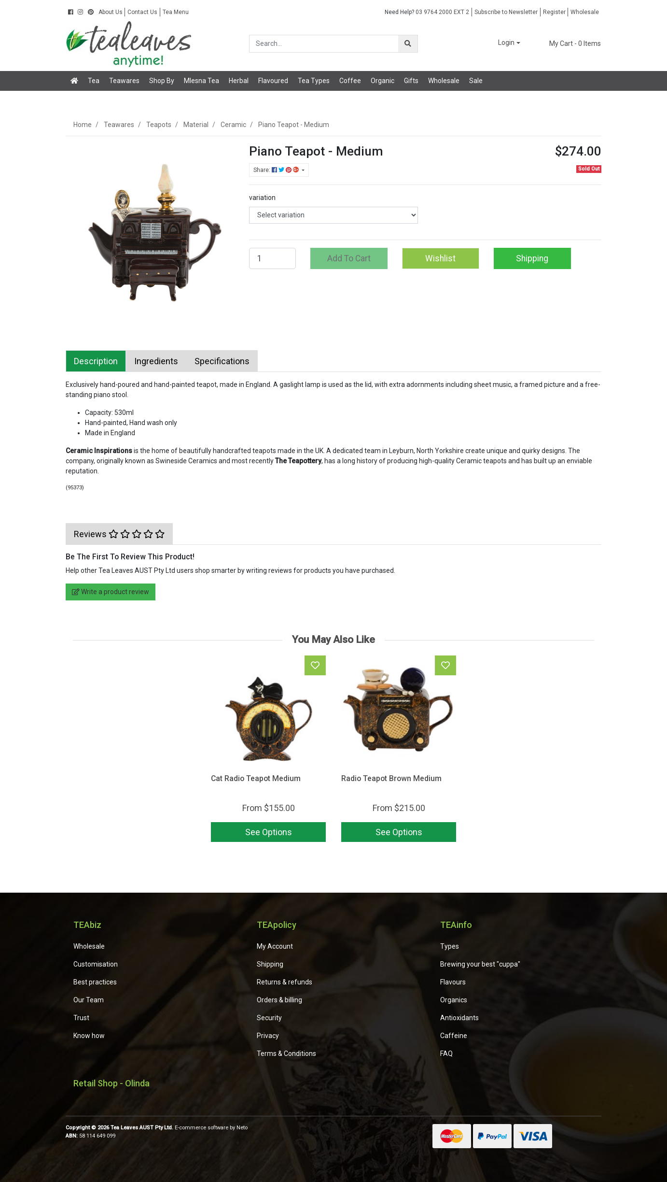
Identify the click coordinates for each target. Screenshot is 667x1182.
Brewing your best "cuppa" (480, 964)
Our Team (88, 1000)
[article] (268, 750)
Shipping (532, 258)
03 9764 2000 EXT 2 (427, 12)
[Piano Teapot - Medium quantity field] (272, 258)
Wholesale (584, 12)
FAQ (446, 1053)
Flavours (453, 982)
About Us (110, 12)
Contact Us (142, 12)
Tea (93, 81)
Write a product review (110, 592)
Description (96, 361)
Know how (89, 1036)
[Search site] (407, 43)
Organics (453, 1000)
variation (262, 197)
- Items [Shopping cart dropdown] (569, 43)
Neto (242, 1128)
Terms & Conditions (286, 1053)
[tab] (96, 361)
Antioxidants (459, 1018)
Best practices (95, 982)
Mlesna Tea (201, 81)
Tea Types (314, 81)
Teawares (124, 81)
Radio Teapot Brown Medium (391, 778)
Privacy (268, 1036)
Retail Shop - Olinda (111, 1083)
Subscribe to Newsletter (506, 12)
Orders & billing (279, 1000)
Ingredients (156, 361)
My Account (275, 946)
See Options (268, 832)
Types (449, 946)
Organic (382, 81)
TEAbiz (87, 925)
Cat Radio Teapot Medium (256, 778)
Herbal (239, 81)
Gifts (411, 81)
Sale (476, 81)
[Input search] (324, 43)
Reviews (119, 534)
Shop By (161, 81)
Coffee (350, 81)
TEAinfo (456, 925)
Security (269, 1018)
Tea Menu (176, 12)
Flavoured (273, 81)
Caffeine (453, 1036)
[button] (502, 43)
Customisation (95, 964)
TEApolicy (276, 925)
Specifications (222, 361)
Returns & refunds (284, 982)
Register (554, 12)
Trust (81, 1018)
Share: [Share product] (276, 170)
